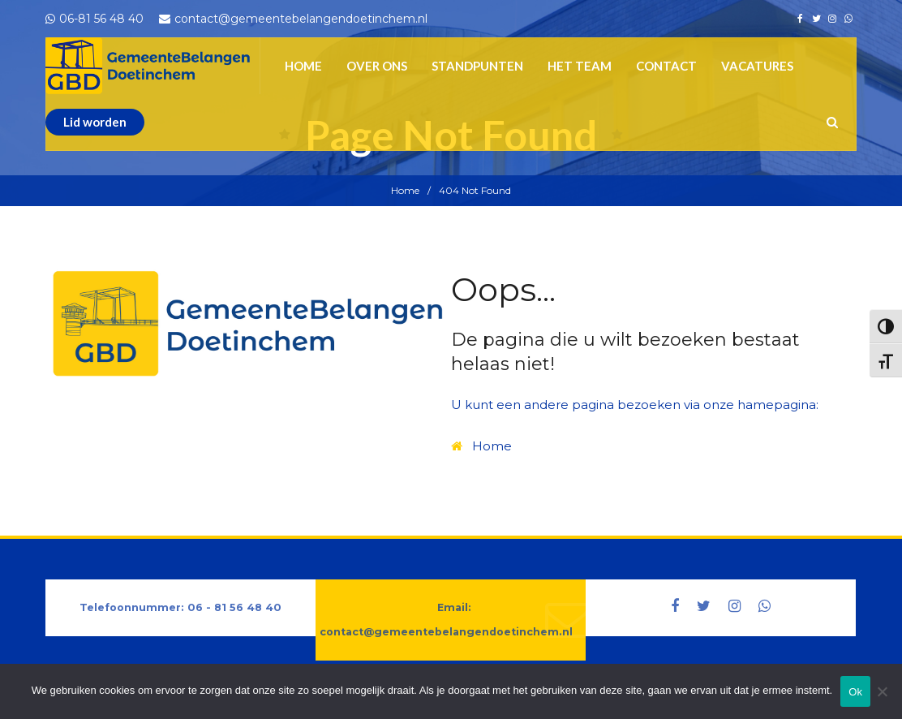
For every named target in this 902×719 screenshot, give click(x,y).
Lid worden (95, 121)
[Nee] (882, 698)
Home (405, 190)
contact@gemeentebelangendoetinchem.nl (446, 632)
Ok (855, 692)
